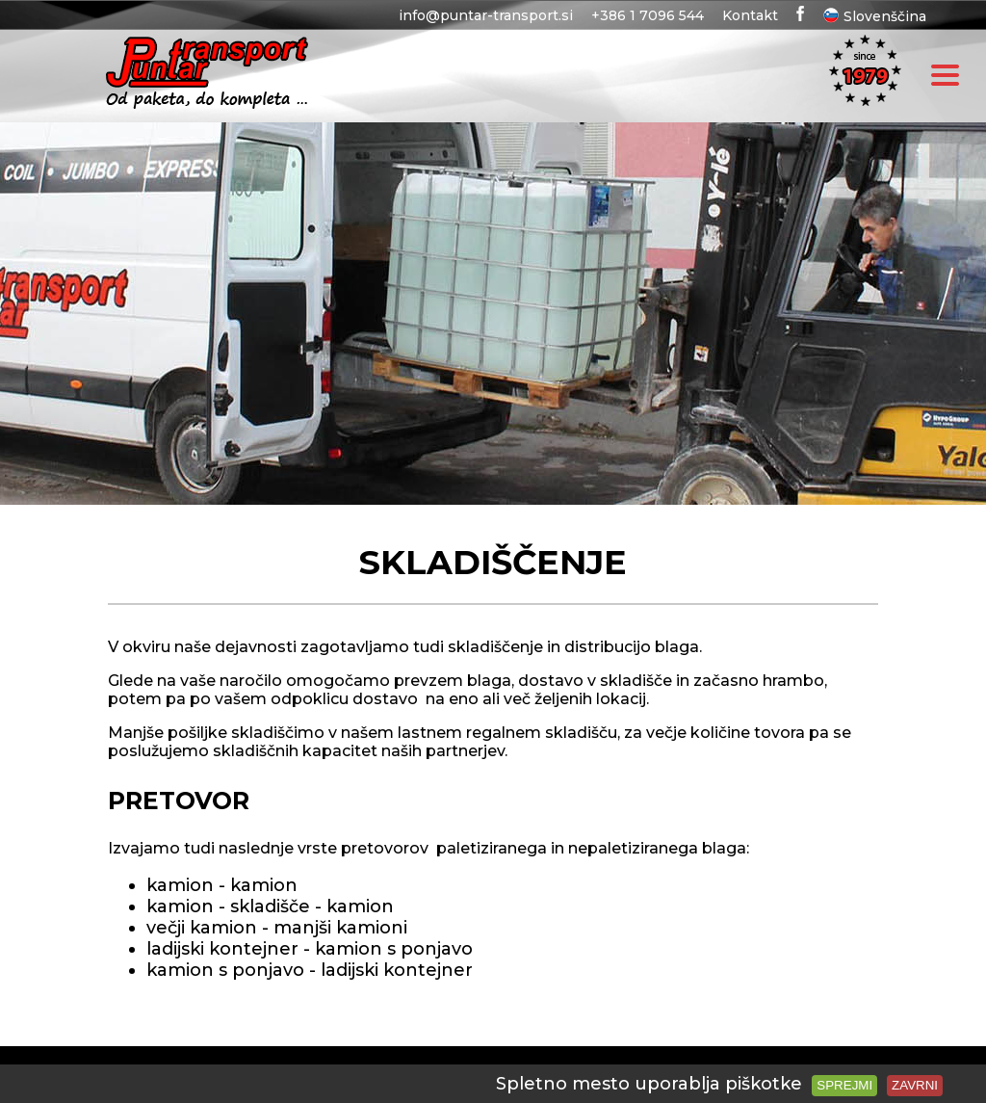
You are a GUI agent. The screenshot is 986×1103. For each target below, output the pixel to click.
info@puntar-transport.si (486, 15)
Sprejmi (844, 1085)
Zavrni (915, 1085)
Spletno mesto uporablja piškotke (649, 1083)
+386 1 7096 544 (647, 15)
